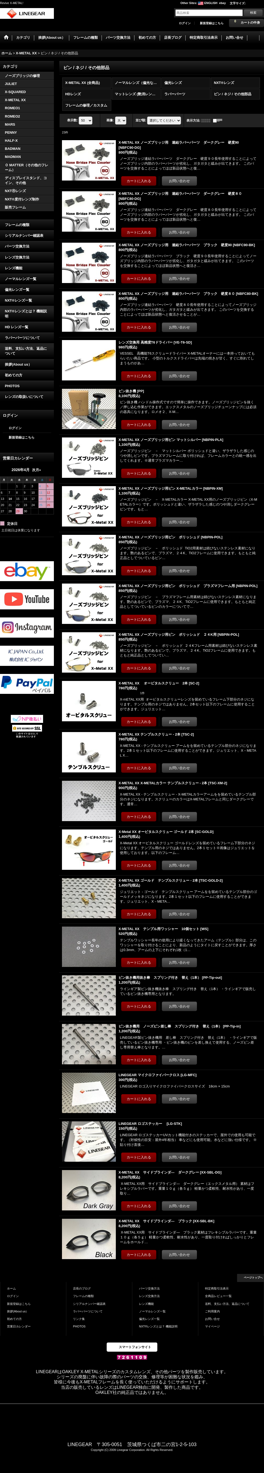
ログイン (185, 23)
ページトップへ (253, 1277)
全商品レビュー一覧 (218, 1296)
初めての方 (13, 375)
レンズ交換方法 (17, 257)
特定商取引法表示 (217, 1288)
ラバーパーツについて (22, 338)
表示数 (72, 120)
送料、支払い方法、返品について (26, 351)
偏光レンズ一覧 (17, 290)
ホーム (11, 1288)
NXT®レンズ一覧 (18, 300)
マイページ (212, 1326)
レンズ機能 (13, 268)
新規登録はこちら (212, 23)
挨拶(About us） (18, 364)
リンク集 (79, 1318)
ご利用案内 (212, 1311)
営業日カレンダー (19, 1326)
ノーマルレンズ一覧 (20, 279)
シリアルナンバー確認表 (24, 236)
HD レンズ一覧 (16, 327)
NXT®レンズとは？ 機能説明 (26, 313)
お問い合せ (212, 1318)
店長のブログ (82, 1288)
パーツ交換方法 (17, 246)
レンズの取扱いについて (24, 397)
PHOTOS (12, 386)
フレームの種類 (17, 225)
